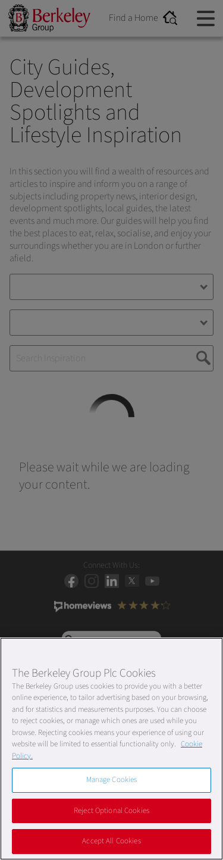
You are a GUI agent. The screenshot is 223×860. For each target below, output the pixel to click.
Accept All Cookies (111, 841)
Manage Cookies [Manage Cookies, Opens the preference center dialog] (111, 779)
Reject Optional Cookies (111, 810)
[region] (111, 748)
